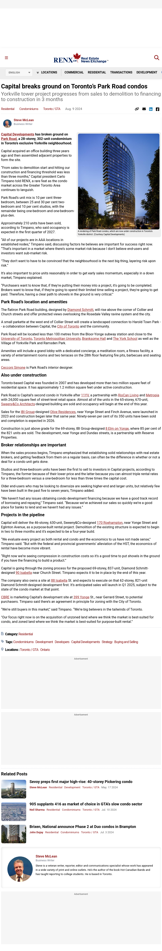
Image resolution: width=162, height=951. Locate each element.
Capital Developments (17, 134)
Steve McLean (24, 120)
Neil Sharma (37, 809)
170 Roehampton (110, 523)
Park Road (9, 139)
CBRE (5, 597)
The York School (125, 339)
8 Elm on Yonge (117, 429)
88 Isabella (59, 580)
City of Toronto (68, 326)
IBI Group (28, 412)
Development (146, 72)
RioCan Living (128, 395)
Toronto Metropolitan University (57, 339)
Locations (47, 72)
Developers (62, 642)
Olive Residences (63, 412)
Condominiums (28, 109)
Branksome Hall (94, 339)
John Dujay (36, 832)
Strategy (107, 642)
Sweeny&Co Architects (18, 404)
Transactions (121, 72)
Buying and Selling (126, 642)
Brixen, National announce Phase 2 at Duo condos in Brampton (83, 826)
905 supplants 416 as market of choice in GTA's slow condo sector (86, 804)
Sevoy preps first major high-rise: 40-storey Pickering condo (81, 781)
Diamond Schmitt (80, 310)
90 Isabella (24, 573)
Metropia (152, 395)
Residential (97, 72)
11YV (85, 395)
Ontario (45, 650)
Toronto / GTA (51, 109)
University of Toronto (16, 339)
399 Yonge (81, 597)
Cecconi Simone (13, 368)
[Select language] (19, 72)
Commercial (74, 72)
